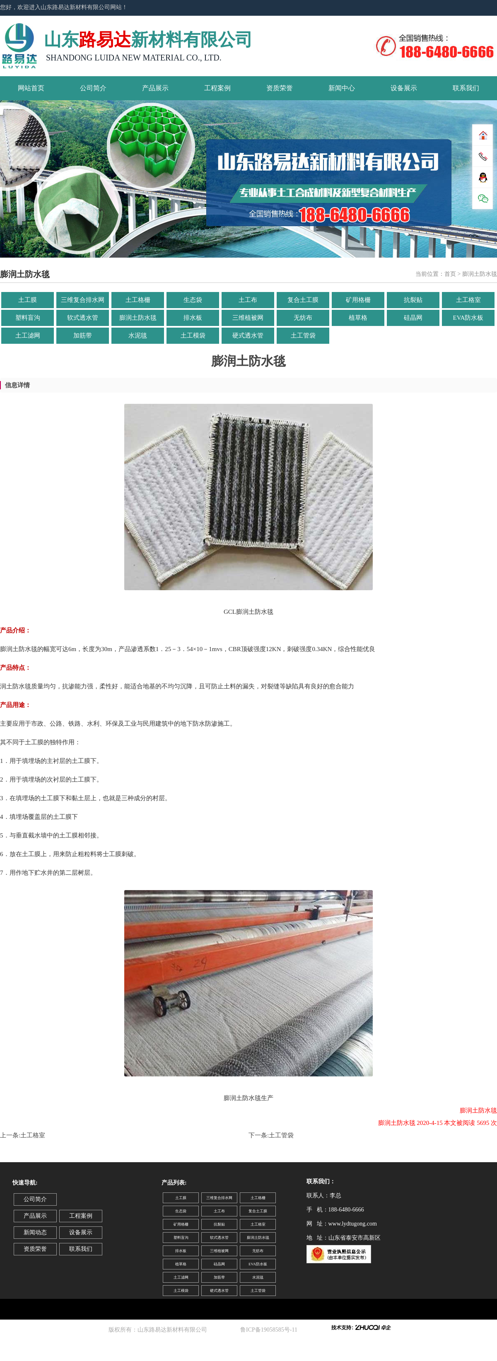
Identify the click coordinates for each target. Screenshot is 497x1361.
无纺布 (303, 317)
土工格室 (468, 300)
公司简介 (93, 88)
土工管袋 (303, 335)
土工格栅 (137, 300)
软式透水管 (82, 317)
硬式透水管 (247, 335)
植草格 (358, 317)
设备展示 (404, 88)
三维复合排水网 (82, 300)
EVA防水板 (468, 317)
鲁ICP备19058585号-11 (270, 1330)
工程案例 (217, 88)
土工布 (248, 300)
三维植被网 (247, 317)
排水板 (192, 317)
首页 (450, 274)
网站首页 (31, 88)
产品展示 (155, 88)
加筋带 (82, 335)
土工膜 (27, 300)
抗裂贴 (413, 300)
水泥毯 (137, 335)
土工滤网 (27, 335)
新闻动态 (35, 1232)
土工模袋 (193, 335)
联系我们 (466, 88)
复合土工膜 (302, 300)
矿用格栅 (358, 300)
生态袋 (192, 300)
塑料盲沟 (27, 317)
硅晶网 (413, 317)
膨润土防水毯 (138, 317)
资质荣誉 (279, 88)
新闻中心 (341, 88)
